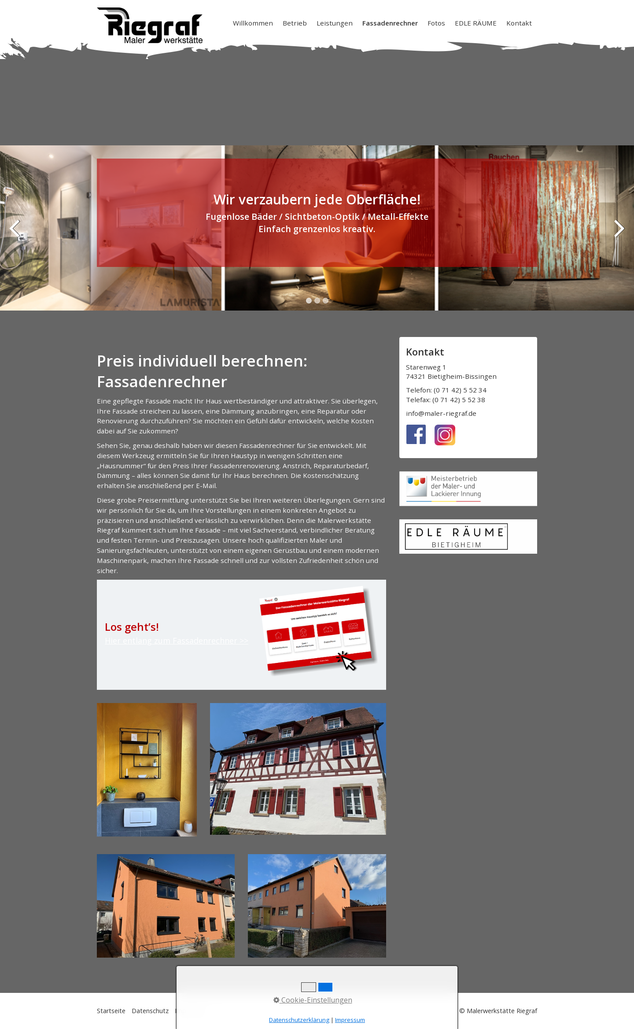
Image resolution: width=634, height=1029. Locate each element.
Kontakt (519, 23)
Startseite (111, 1011)
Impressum (191, 1011)
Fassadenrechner (390, 23)
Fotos (436, 23)
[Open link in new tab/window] (468, 536)
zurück (15, 234)
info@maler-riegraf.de (441, 413)
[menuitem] (253, 23)
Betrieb (295, 23)
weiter (618, 234)
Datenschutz (150, 1011)
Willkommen (253, 23)
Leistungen (335, 23)
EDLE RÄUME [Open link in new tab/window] (476, 23)
